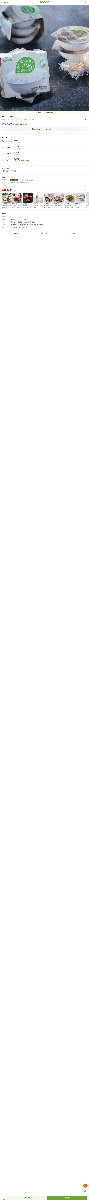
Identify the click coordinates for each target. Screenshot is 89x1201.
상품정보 (15, 234)
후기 (44, 234)
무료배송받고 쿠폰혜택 (45, 129)
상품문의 (73, 234)
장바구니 (27, 1198)
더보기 (8, 168)
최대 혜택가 (20, 124)
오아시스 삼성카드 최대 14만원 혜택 (10, 171)
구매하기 (67, 1198)
